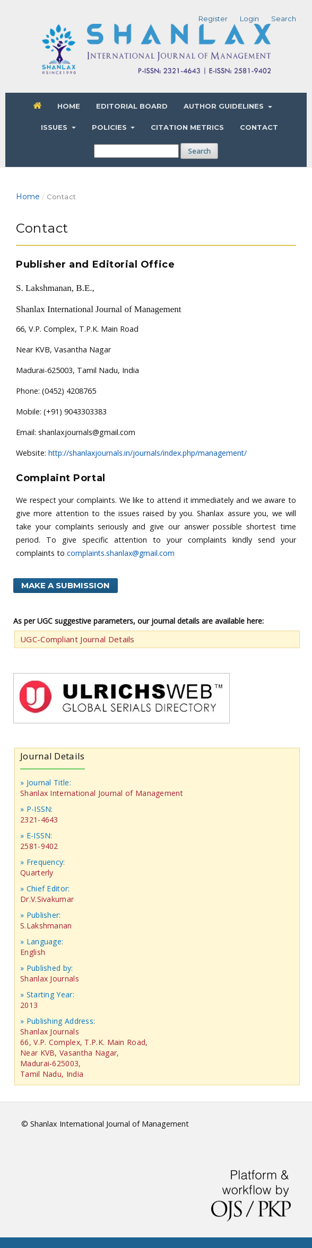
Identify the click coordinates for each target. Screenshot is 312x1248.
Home (68, 106)
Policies (110, 127)
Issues (55, 127)
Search (199, 151)
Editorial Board (132, 106)
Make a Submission (65, 585)
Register (213, 18)
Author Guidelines (225, 106)
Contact (259, 127)
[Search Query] (136, 151)
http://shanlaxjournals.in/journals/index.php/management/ (147, 453)
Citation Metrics (187, 127)
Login (249, 18)
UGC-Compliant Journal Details (77, 639)
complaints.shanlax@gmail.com (121, 553)
